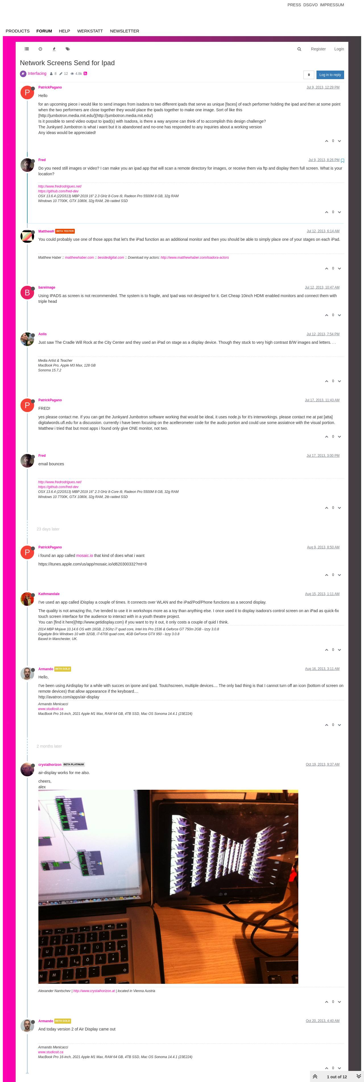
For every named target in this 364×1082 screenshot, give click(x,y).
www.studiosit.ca (50, 709)
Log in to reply (330, 75)
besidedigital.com (111, 258)
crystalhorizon (49, 764)
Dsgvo (310, 5)
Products (18, 30)
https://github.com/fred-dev (58, 191)
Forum (44, 30)
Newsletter (124, 30)
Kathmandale (49, 594)
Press (294, 5)
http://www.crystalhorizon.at (94, 991)
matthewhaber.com (79, 258)
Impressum (332, 5)
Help (64, 30)
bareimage (46, 287)
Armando (45, 669)
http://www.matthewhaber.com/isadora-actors (195, 258)
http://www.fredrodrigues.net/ (60, 186)
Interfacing (37, 73)
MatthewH (46, 231)
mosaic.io (84, 555)
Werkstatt (90, 30)
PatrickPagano (50, 87)
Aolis (42, 334)
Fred (42, 160)
